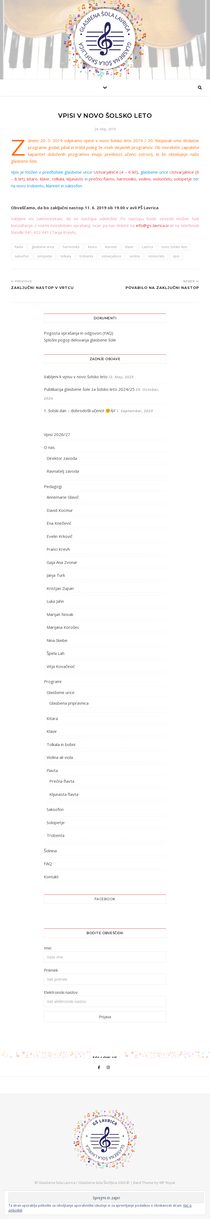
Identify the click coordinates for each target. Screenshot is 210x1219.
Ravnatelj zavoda (63, 471)
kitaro (32, 179)
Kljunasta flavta (63, 794)
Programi (52, 681)
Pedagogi (53, 486)
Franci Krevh (58, 549)
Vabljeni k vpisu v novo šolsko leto (75, 376)
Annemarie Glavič (63, 497)
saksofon (22, 256)
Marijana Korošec (63, 627)
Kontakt (51, 876)
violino (145, 179)
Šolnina (50, 850)
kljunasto (75, 179)
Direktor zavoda (62, 458)
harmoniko (126, 179)
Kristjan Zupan (60, 588)
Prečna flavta (61, 781)
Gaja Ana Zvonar (62, 562)
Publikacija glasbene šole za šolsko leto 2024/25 (89, 389)
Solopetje (56, 822)
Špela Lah (55, 653)
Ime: (48, 948)
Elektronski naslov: (61, 992)
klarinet (111, 247)
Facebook (105, 899)
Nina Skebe (57, 640)
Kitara (52, 718)
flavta (19, 247)
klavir (45, 179)
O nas (49, 447)
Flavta (52, 770)
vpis (176, 256)
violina (135, 256)
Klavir (52, 731)
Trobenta (55, 835)
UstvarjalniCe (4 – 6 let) (115, 172)
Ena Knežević (59, 523)
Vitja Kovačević (61, 666)
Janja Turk (56, 575)
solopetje (183, 179)
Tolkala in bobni (61, 744)
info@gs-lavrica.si (152, 225)
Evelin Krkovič (59, 536)
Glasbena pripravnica (69, 703)
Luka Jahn (55, 601)
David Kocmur (60, 510)
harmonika (71, 247)
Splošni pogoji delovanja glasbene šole (80, 340)
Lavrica (147, 247)
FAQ (48, 863)
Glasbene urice (61, 692)
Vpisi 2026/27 (57, 434)
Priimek (51, 970)
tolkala (58, 179)
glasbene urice (43, 247)
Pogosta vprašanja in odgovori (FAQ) (78, 333)
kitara (92, 247)
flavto (108, 179)
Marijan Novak (60, 614)
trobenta (86, 256)
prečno (95, 179)
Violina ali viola (60, 757)
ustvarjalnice (111, 256)
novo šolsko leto (174, 247)
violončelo (162, 179)
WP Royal (167, 1182)
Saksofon (55, 809)
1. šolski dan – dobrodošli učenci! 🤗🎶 (80, 410)
